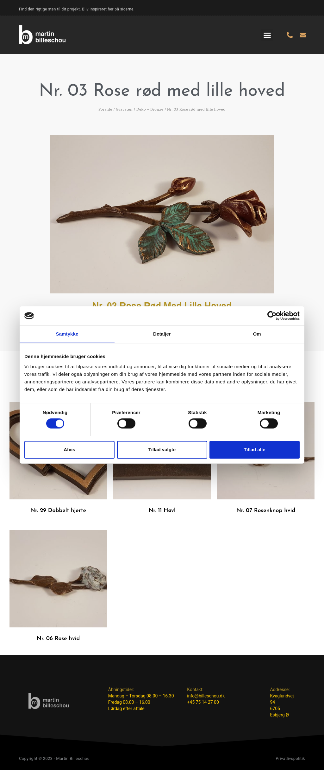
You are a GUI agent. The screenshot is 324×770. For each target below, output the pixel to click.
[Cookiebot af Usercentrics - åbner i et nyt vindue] (272, 315)
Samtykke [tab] (67, 334)
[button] (267, 35)
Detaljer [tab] (162, 334)
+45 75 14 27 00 (203, 702)
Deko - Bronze (150, 109)
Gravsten (124, 109)
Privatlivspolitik (290, 758)
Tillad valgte (162, 449)
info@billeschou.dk (206, 695)
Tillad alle (254, 449)
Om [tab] (257, 334)
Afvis (69, 449)
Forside (105, 109)
